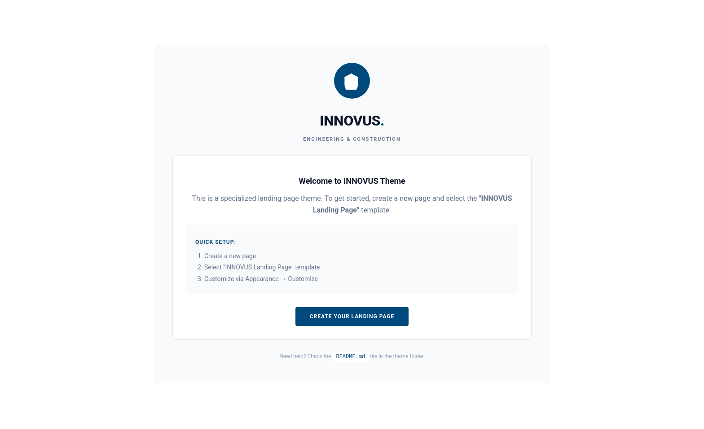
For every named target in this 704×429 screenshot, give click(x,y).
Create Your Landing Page (352, 316)
